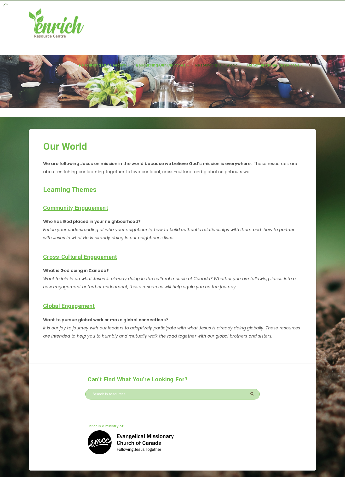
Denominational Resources (273, 65)
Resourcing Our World (216, 65)
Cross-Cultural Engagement (80, 257)
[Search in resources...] (172, 394)
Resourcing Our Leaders (102, 65)
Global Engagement (69, 306)
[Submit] (252, 393)
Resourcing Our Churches (161, 65)
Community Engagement (75, 208)
